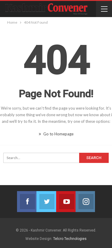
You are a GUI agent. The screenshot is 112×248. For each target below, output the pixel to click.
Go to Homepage (56, 133)
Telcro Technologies (70, 239)
